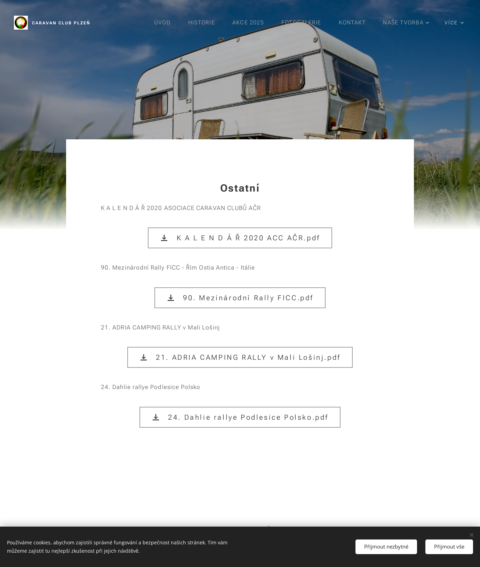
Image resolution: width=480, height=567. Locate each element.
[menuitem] (163, 22)
